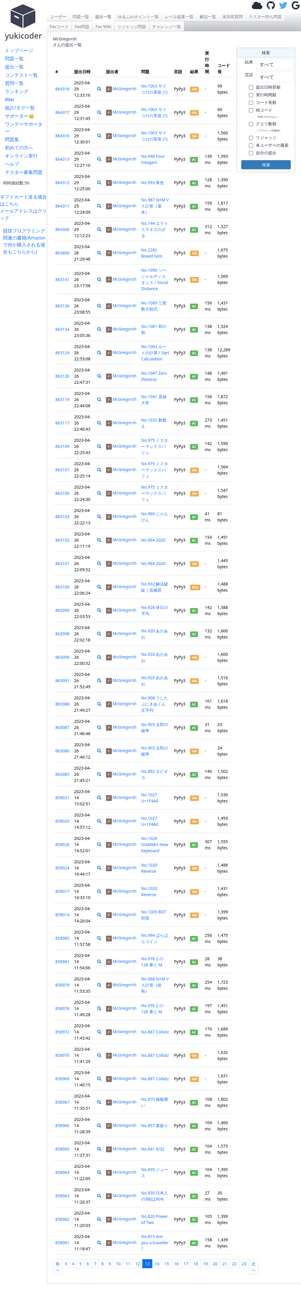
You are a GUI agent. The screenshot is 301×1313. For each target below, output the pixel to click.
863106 (62, 493)
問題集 (12, 139)
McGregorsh (121, 88)
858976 (62, 1008)
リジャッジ (266, 137)
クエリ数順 (269, 126)
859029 (62, 821)
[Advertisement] (25, 343)
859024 (62, 868)
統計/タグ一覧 (20, 108)
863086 (62, 751)
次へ (254, 1267)
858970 (62, 1055)
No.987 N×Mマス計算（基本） (155, 206)
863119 (62, 399)
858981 (62, 961)
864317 (62, 112)
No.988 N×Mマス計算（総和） (155, 985)
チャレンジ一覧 (166, 26)
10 (118, 1263)
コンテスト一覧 (21, 75)
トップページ (19, 50)
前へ (58, 1267)
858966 (62, 1125)
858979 (62, 985)
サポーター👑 (19, 116)
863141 (62, 279)
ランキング (16, 91)
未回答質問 (232, 16)
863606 (62, 253)
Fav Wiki (103, 26)
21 (224, 1263)
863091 (62, 680)
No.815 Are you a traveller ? (155, 1243)
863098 (62, 633)
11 (128, 1263)
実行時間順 (266, 94)
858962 (62, 1219)
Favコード (59, 26)
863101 (62, 563)
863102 (62, 540)
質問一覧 (14, 83)
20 (215, 1263)
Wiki (9, 99)
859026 (62, 844)
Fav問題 (82, 26)
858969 (62, 1078)
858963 (62, 1196)
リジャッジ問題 (131, 26)
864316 (62, 135)
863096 (62, 657)
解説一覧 (208, 16)
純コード (267, 112)
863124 (62, 352)
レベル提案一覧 (179, 16)
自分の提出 (266, 152)
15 (166, 1263)
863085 (62, 774)
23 (244, 1263)
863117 (62, 423)
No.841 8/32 (153, 1149)
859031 (62, 797)
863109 (62, 446)
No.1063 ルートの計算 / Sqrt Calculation (155, 353)
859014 (62, 914)
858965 (62, 1149)
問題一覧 (14, 58)
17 (186, 1263)
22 (234, 1263)
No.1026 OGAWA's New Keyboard (154, 844)
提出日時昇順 (268, 87)
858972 (62, 1032)
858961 (62, 1242)
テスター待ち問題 (265, 16)
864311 (62, 206)
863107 (62, 470)
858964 (62, 1172)
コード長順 (266, 102)
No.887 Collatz (155, 1032)
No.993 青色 (152, 182)
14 (157, 1263)
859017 (62, 891)
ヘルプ (12, 164)
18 (195, 1263)
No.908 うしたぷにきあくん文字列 (154, 704)
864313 (62, 159)
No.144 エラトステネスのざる (154, 229)
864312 (62, 182)
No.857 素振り (154, 1125)
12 (137, 1263)
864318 (62, 89)
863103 (62, 516)
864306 (62, 229)
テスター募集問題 (23, 172)
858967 (62, 1102)
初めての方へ (19, 147)
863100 (62, 587)
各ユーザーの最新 (272, 145)
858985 (62, 938)
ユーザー (58, 16)
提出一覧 (14, 67)
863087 (62, 727)
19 (205, 1263)
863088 (62, 704)
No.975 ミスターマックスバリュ (154, 446)
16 (176, 1263)
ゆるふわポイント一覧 (138, 16)
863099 (62, 610)
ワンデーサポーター (23, 127)
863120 (62, 376)
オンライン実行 (21, 156)
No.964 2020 (153, 540)
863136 (62, 306)
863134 (62, 329)
